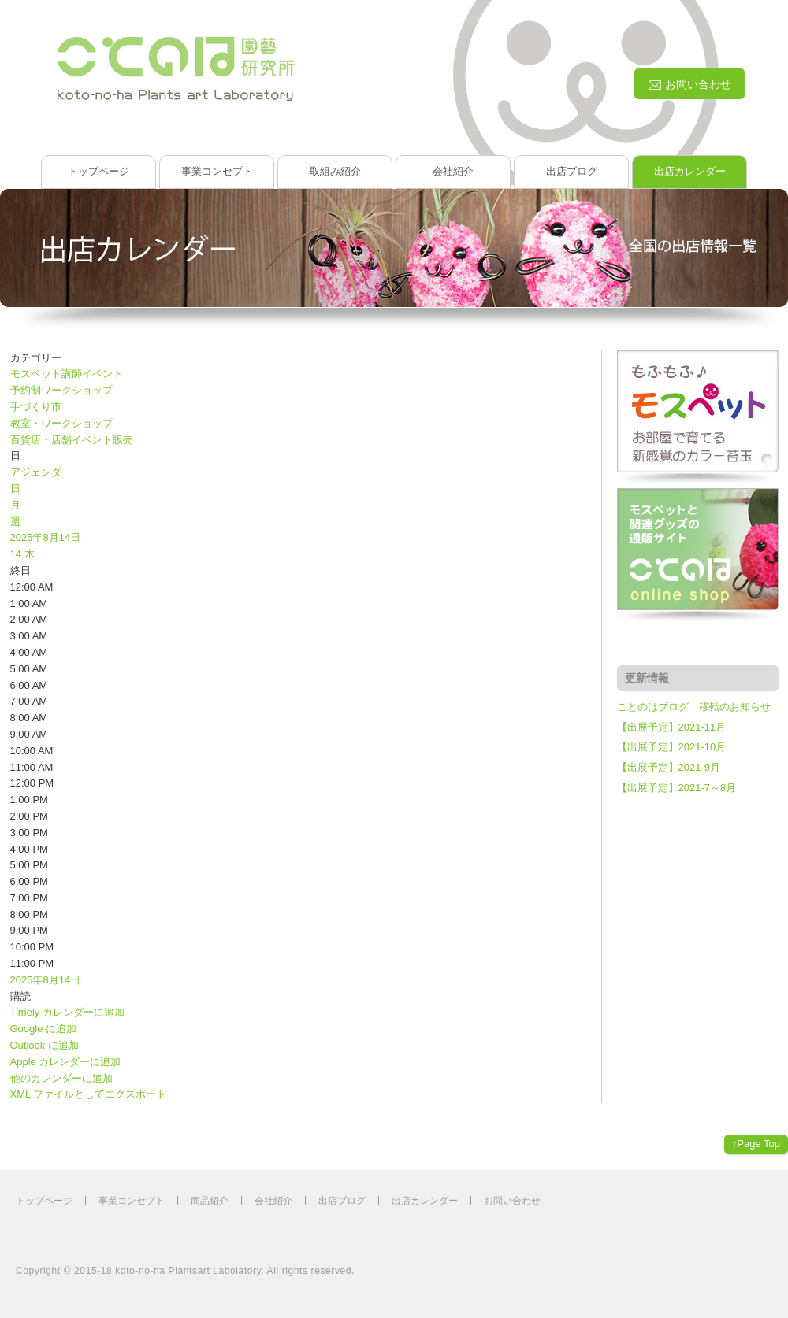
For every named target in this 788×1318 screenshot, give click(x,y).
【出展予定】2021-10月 (672, 747)
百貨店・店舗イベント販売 (71, 440)
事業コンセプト (217, 171)
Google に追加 (43, 1029)
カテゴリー (35, 358)
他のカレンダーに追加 (61, 1078)
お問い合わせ (512, 1200)
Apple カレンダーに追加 (65, 1062)
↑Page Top (756, 1144)
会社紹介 (453, 171)
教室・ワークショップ (61, 423)
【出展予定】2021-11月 (672, 727)
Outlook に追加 (44, 1045)
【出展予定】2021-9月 (668, 767)
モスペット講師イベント (66, 373)
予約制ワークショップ (61, 390)
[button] (20, 996)
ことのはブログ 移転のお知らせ (694, 707)
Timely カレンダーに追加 (67, 1012)
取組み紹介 (335, 171)
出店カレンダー (690, 171)
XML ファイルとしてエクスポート (88, 1094)
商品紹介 (210, 1200)
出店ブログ (571, 171)
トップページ (98, 171)
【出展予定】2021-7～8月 (677, 788)
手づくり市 (35, 407)
